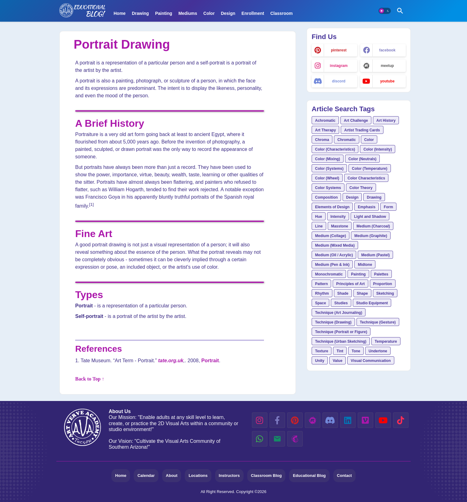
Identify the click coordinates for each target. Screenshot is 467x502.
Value (337, 361)
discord (338, 81)
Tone (356, 351)
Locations (197, 475)
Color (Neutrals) (362, 159)
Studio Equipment (372, 303)
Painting (163, 13)
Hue (318, 216)
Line (319, 226)
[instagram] (259, 420)
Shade (342, 293)
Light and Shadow (370, 216)
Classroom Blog (266, 475)
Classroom (281, 13)
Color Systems (328, 188)
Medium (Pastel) (375, 255)
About (172, 475)
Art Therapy (325, 130)
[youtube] (383, 420)
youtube (387, 81)
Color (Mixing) (327, 159)
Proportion (382, 284)
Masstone (339, 226)
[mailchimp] (295, 439)
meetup (387, 66)
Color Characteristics (366, 178)
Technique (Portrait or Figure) (341, 332)
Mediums (187, 13)
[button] (384, 11)
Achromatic (325, 120)
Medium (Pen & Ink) (332, 264)
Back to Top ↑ (89, 378)
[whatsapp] (259, 439)
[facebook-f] (277, 420)
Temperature (386, 341)
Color (209, 13)
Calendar (146, 475)
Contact (344, 475)
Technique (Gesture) (378, 322)
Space (320, 303)
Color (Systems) (329, 168)
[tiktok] (401, 420)
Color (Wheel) (327, 178)
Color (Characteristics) (335, 149)
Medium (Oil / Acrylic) (334, 255)
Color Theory (361, 188)
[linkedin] (348, 420)
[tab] (119, 9)
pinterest (339, 50)
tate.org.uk (171, 360)
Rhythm (322, 293)
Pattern (321, 284)
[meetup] (312, 420)
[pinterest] (295, 420)
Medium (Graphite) (370, 236)
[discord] (330, 420)
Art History (386, 120)
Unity (319, 361)
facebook (387, 50)
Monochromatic (329, 274)
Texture (321, 351)
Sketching (385, 293)
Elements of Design (332, 207)
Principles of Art (350, 284)
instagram (339, 66)
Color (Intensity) (377, 149)
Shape (362, 293)
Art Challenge (356, 120)
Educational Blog (309, 475)
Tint (339, 351)
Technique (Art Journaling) (338, 312)
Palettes (381, 274)
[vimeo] (365, 420)
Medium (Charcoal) (373, 226)
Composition (326, 197)
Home (120, 13)
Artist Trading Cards (362, 130)
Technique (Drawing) (333, 322)
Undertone (378, 351)
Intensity (338, 216)
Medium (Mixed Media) (335, 245)
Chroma (322, 140)
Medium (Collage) (330, 236)
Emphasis (366, 207)
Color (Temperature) (369, 168)
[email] (277, 439)
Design (228, 13)
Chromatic (346, 140)
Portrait (210, 360)
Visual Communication (371, 361)
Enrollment (252, 13)
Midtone (365, 264)
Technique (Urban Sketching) (340, 341)
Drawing (140, 13)
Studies (341, 303)
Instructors (229, 475)
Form (388, 207)
